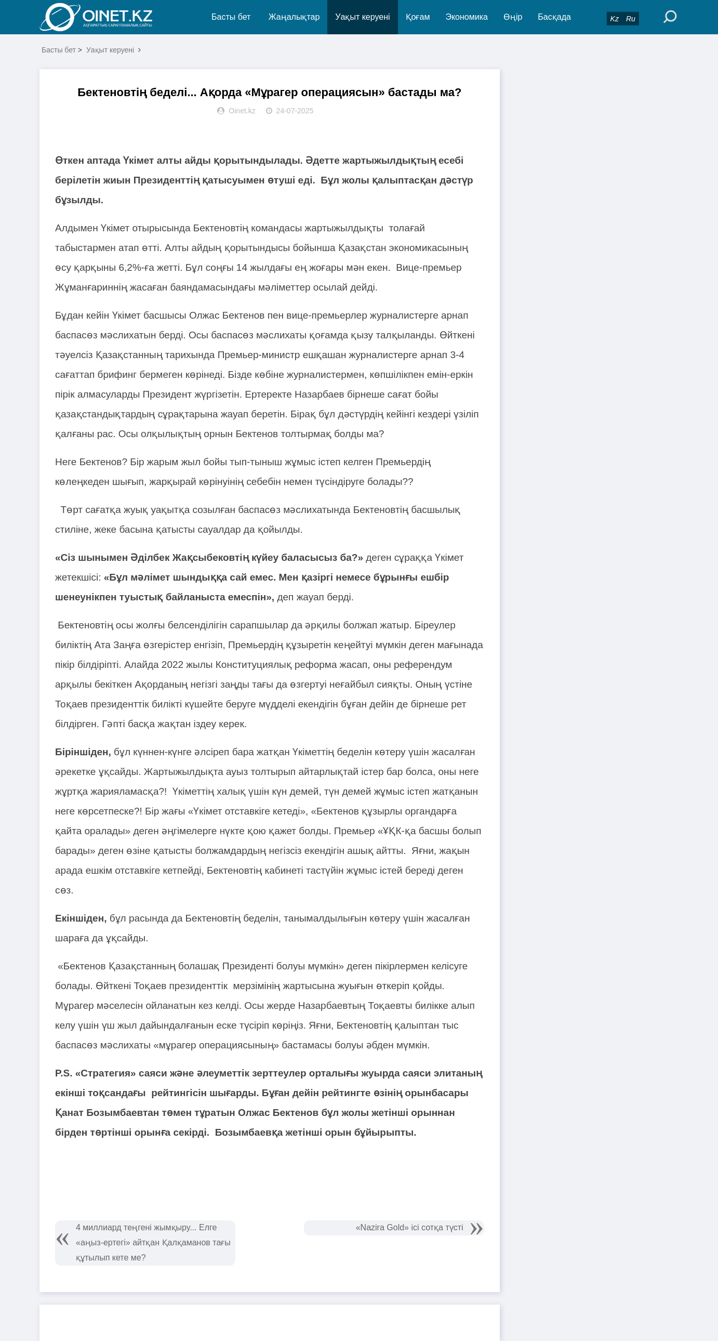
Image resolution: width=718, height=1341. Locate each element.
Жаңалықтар (294, 16)
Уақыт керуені (362, 16)
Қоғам (418, 16)
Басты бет (230, 16)
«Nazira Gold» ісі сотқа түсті (409, 1227)
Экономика (466, 16)
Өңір (512, 16)
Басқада (554, 16)
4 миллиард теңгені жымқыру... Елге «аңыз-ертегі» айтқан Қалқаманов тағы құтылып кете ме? (153, 1242)
